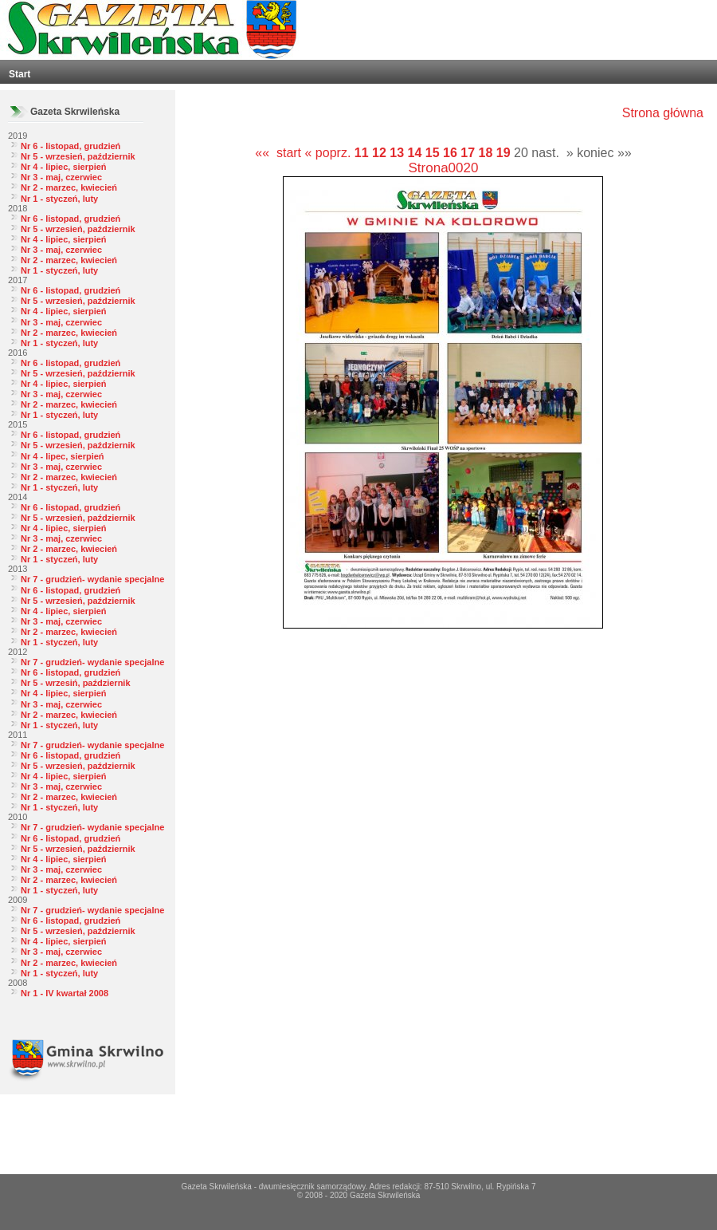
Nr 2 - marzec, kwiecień (69, 187)
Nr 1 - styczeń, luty (59, 198)
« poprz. (330, 153)
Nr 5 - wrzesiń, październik (76, 683)
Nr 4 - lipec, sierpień (62, 456)
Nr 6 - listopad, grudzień (70, 146)
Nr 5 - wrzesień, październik (78, 156)
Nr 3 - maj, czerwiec (61, 177)
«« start (278, 153)
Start (19, 74)
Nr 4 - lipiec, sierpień (64, 166)
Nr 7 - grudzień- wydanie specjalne (92, 579)
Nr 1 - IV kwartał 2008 (64, 993)
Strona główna (662, 113)
